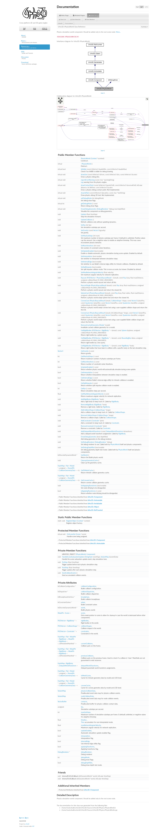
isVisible (83, 169)
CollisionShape (116, 301)
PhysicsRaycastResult (104, 278)
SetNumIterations (87, 246)
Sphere (124, 330)
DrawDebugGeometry (88, 209)
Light (141, 7)
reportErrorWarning (88, 180)
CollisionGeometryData (67, 470)
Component (90, 554)
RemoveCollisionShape (89, 415)
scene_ (83, 613)
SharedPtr (71, 468)
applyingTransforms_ (88, 747)
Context (94, 158)
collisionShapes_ (86, 626)
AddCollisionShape (87, 410)
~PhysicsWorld (86, 164)
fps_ (82, 707)
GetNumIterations (87, 362)
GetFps (83, 388)
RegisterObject (71, 521)
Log (82, 182)
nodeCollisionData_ (87, 696)
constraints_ (85, 631)
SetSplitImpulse (86, 267)
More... (118, 32)
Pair (67, 466)
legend (102, 93)
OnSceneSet (71, 534)
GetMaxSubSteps (87, 356)
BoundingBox (126, 338)
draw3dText (85, 193)
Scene (78, 534)
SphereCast (85, 293)
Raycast (83, 278)
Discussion (34, 57)
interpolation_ (86, 736)
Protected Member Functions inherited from (81, 540)
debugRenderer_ (86, 752)
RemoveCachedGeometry (90, 325)
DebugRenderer (102, 209)
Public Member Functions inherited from (79, 497)
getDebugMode (86, 204)
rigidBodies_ (85, 621)
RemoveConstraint (87, 426)
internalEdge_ (85, 741)
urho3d (27, 824)
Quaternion (89, 303)
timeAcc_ (84, 720)
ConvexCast (85, 301)
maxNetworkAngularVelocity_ (91, 725)
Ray (124, 278)
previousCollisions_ (87, 656)
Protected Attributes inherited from (78, 790)
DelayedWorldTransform (114, 431)
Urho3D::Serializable (95, 503)
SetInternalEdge (86, 262)
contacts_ (84, 702)
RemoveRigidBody (87, 405)
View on (45, 28)
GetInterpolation (86, 372)
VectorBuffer (62, 702)
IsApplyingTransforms (88, 491)
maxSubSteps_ (86, 712)
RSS (27, 818)
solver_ (83, 602)
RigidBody (105, 330)
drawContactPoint (87, 185)
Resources (34, 47)
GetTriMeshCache (87, 470)
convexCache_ (86, 685)
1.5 (146, 7)
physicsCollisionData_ (88, 691)
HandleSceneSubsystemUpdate (73, 557)
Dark (137, 7)
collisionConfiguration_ (89, 586)
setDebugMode (86, 198)
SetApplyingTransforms (89, 486)
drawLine (84, 174)
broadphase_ (85, 597)
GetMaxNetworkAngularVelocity (92, 394)
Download (34, 63)
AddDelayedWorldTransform (91, 431)
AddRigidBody (86, 399)
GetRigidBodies (86, 330)
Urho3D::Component (95, 497)
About (34, 36)
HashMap (61, 466)
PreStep (64, 562)
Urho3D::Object (93, 507)
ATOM (21, 818)
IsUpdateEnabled (87, 367)
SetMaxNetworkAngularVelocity (92, 272)
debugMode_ (85, 757)
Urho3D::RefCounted (95, 510)
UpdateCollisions (86, 220)
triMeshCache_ (86, 676)
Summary (144, 27)
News (34, 41)
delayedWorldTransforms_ (90, 666)
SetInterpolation (86, 256)
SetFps (83, 225)
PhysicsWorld (69, 23)
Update (83, 214)
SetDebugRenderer (87, 442)
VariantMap (105, 557)
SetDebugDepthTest (88, 447)
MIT (33, 826)
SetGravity (84, 230)
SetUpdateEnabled (87, 251)
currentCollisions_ (87, 644)
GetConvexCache (87, 480)
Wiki (34, 52)
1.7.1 (24, 28)
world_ (83, 608)
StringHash (89, 557)
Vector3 (96, 230)
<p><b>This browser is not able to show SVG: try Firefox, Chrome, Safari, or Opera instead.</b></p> (103, 67)
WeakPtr (61, 613)
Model (102, 325)
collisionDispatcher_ (88, 592)
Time (82, 722)
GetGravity (84, 351)
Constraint (95, 421)
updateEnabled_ (86, 731)
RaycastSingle (85, 285)
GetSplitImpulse (86, 383)
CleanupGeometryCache (89, 460)
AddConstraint (86, 421)
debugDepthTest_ (87, 763)
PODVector (91, 278)
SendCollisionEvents (69, 573)
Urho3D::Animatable (95, 500)
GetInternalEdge (86, 378)
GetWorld (84, 455)
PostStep (65, 568)
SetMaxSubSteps (87, 236)
